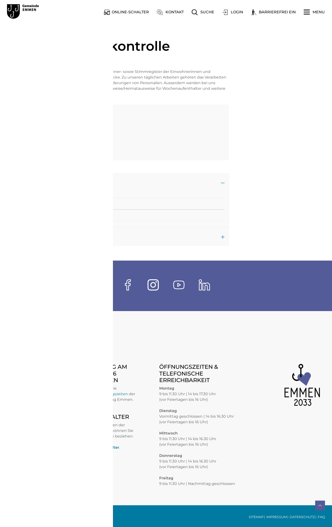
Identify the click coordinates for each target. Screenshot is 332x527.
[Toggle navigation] (314, 12)
